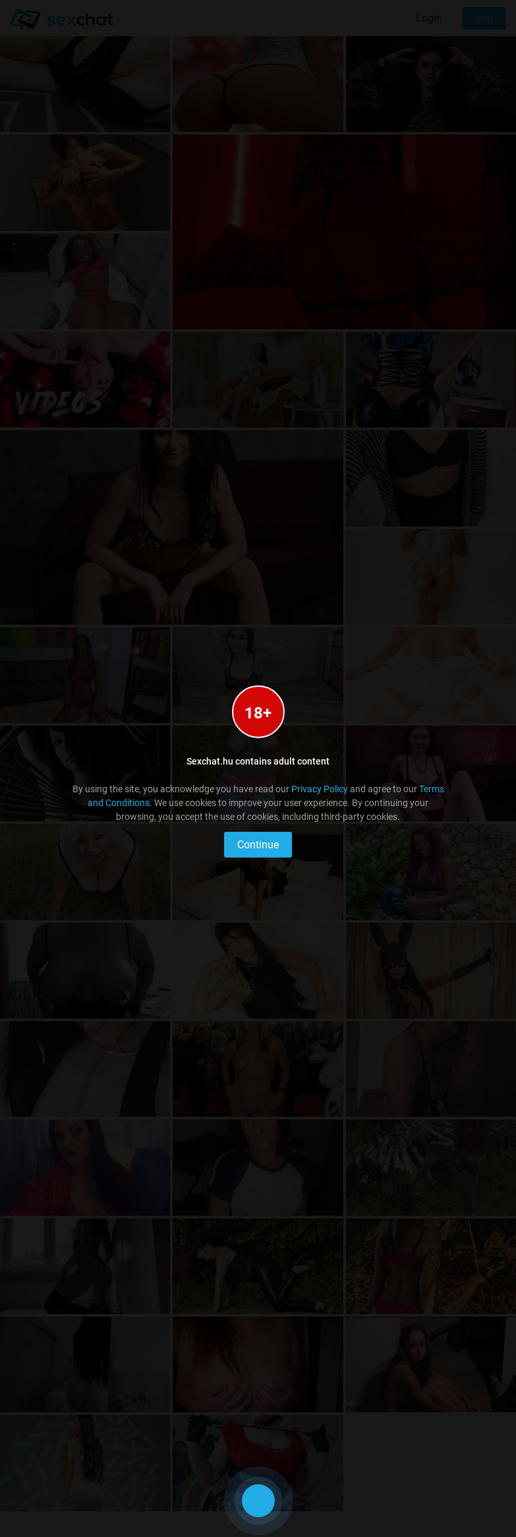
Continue (258, 844)
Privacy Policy (319, 789)
